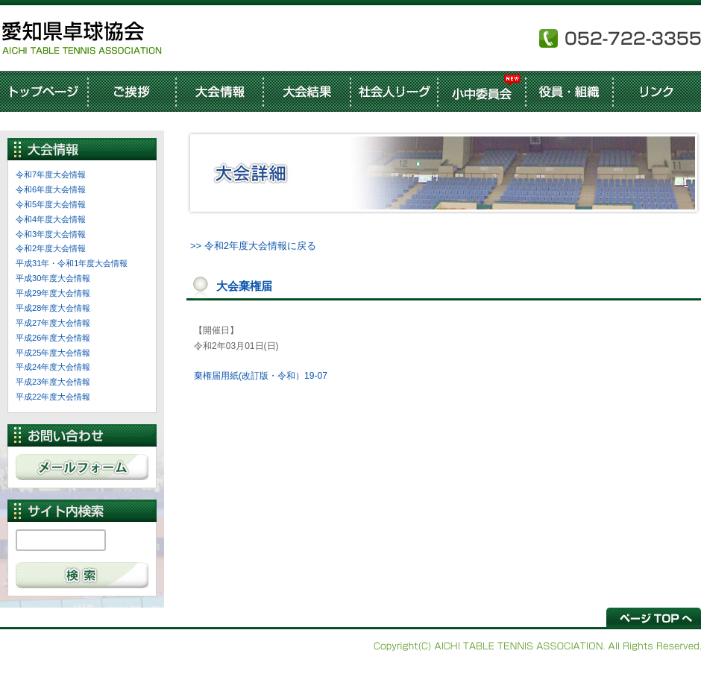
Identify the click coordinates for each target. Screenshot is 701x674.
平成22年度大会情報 (53, 396)
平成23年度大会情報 (53, 381)
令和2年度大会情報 (51, 248)
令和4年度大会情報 (51, 219)
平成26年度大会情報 (53, 337)
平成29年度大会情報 (53, 293)
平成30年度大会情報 (53, 278)
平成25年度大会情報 (53, 352)
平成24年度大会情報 (53, 366)
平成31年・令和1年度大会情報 (72, 263)
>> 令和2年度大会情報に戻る (253, 245)
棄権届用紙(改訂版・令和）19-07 (260, 376)
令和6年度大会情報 (51, 189)
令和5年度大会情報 (51, 204)
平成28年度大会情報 (53, 307)
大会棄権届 (244, 286)
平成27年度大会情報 (53, 322)
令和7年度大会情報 (51, 174)
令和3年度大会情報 (51, 234)
